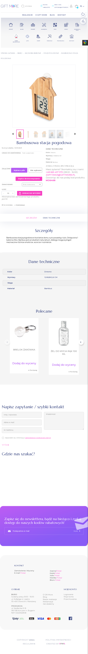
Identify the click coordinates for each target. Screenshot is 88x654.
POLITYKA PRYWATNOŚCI (58, 640)
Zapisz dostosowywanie (29, 179)
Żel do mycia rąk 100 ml (64, 352)
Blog (45, 597)
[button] (12, 134)
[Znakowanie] (32, 184)
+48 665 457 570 (54, 172)
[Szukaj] (29, 6)
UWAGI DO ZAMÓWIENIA (11, 153)
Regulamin (29, 644)
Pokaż (23, 573)
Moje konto (69, 597)
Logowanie (68, 594)
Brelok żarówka (24, 349)
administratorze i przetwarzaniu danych (38, 438)
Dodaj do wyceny (30, 193)
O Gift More (48, 595)
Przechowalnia (70, 599)
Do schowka (7, 205)
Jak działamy (48, 604)
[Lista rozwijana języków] (82, 6)
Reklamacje (48, 602)
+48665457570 (46, 7)
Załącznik (6, 169)
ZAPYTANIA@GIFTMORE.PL (60, 175)
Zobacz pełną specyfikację (60, 166)
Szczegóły (31, 218)
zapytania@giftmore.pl (61, 7)
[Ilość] (8, 193)
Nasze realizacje (50, 599)
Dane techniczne (51, 218)
